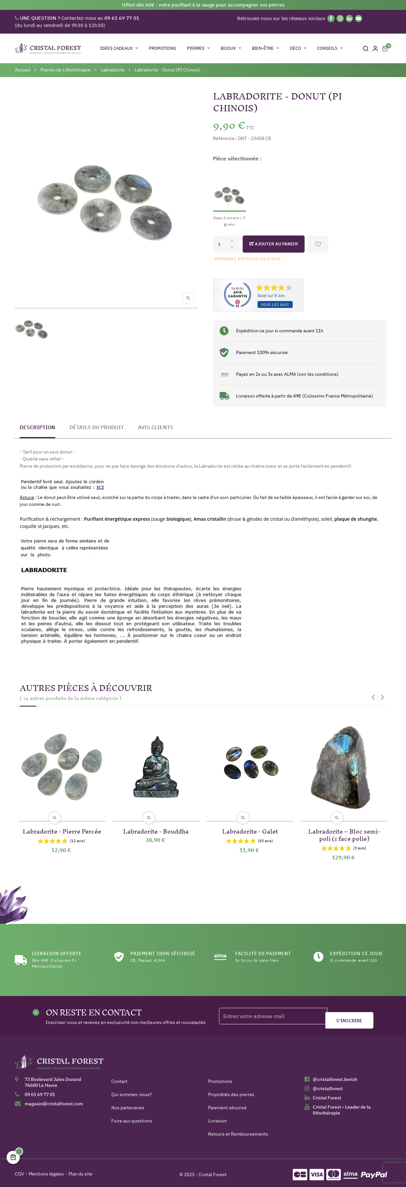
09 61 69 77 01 (40, 1091)
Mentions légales (46, 1170)
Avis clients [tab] (155, 427)
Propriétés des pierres (231, 1091)
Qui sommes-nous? (131, 1091)
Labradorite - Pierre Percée (62, 830)
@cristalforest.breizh (335, 1076)
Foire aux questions (131, 1117)
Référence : (225, 138)
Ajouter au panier (273, 244)
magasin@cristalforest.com (54, 1100)
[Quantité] (226, 244)
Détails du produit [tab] (96, 427)
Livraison (217, 1117)
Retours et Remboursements (238, 1131)
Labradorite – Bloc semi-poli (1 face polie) (344, 830)
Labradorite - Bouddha (156, 826)
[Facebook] (331, 18)
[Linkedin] (349, 18)
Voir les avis (275, 304)
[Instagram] (340, 18)
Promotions (220, 1078)
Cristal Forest (327, 1094)
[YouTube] (358, 18)
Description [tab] (37, 427)
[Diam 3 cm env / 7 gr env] (229, 197)
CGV (19, 1170)
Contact (119, 1078)
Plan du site (80, 1170)
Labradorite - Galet (250, 826)
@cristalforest (328, 1085)
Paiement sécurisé (227, 1104)
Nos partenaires (127, 1104)
